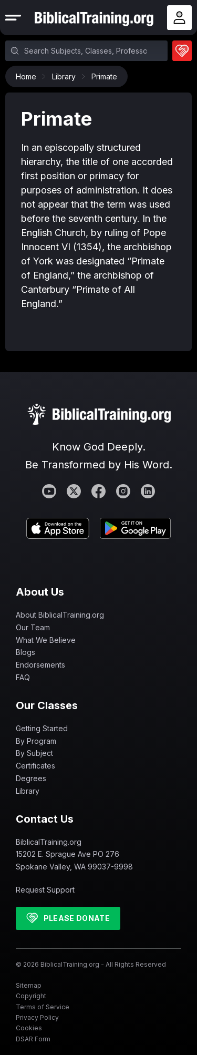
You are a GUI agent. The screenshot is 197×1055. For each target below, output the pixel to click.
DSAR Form (33, 1039)
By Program (36, 740)
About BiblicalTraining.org (60, 614)
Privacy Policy (37, 1017)
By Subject (34, 753)
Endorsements (40, 664)
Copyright (31, 996)
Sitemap (29, 985)
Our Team (33, 627)
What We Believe (46, 640)
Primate (104, 76)
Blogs (25, 652)
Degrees (31, 778)
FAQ (23, 677)
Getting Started (42, 728)
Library (66, 76)
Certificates (35, 765)
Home (29, 76)
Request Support (45, 889)
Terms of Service (42, 1007)
